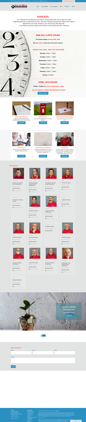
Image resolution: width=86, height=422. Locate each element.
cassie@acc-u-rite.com (34, 191)
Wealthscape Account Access (69, 1)
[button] (37, 7)
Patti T (63, 180)
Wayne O (31, 260)
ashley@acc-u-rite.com (18, 207)
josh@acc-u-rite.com (67, 206)
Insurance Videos (30, 414)
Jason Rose (15, 180)
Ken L (14, 235)
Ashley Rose (15, 197)
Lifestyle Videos (30, 418)
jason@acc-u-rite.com (18, 190)
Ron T (46, 260)
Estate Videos (29, 413)
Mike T (14, 260)
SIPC (60, 420)
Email (34, 350)
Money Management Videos (32, 417)
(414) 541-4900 (17, 186)
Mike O (63, 235)
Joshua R (63, 197)
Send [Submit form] (13, 366)
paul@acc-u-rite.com (67, 272)
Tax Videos (29, 416)
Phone (55, 350)
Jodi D (14, 277)
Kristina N (31, 235)
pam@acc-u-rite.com (51, 190)
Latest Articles (29, 419)
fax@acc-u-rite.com (44, 1)
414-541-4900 (35, 1)
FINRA (58, 420)
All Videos (29, 420)
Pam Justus (47, 180)
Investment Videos (30, 412)
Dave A (30, 208)
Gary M (46, 208)
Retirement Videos (30, 411)
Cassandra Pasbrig (32, 180)
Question (12, 357)
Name (12, 350)
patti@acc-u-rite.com (67, 189)
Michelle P (47, 224)
